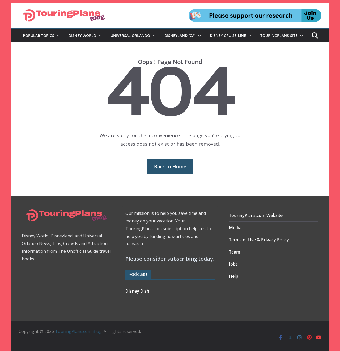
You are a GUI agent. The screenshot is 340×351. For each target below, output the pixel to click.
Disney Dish (137, 291)
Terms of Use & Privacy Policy (259, 240)
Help (233, 276)
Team (234, 252)
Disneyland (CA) (180, 35)
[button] (57, 35)
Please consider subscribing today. (169, 258)
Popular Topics (38, 35)
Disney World (82, 35)
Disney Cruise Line (228, 35)
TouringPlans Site (279, 35)
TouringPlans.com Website (256, 215)
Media (235, 227)
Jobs (233, 264)
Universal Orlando (130, 35)
